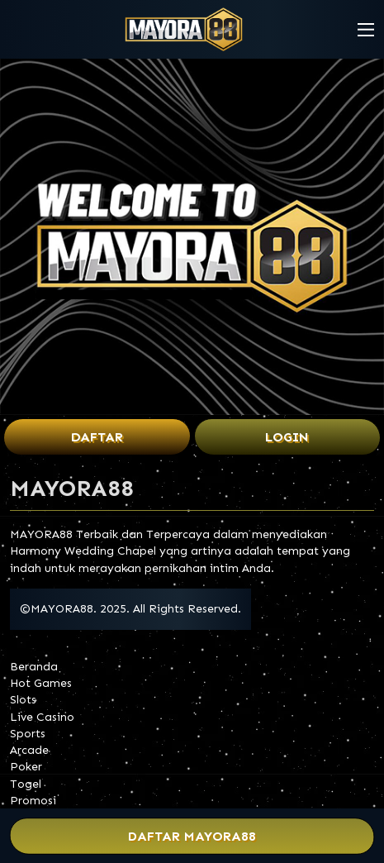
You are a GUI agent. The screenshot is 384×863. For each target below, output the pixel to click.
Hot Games (41, 683)
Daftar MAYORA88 (192, 836)
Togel (25, 784)
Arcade (29, 750)
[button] (366, 29)
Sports (27, 734)
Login (287, 437)
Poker (26, 767)
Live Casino (42, 717)
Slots (23, 700)
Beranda (34, 667)
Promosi (33, 801)
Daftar (97, 437)
